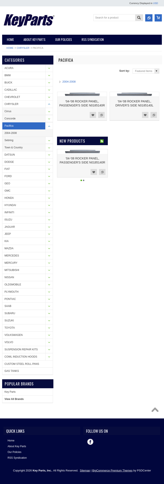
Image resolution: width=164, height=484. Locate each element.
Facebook (90, 442)
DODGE (9, 161)
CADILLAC (10, 89)
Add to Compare (101, 115)
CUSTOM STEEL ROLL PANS (21, 363)
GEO (7, 183)
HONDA (9, 197)
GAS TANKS (11, 370)
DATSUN (9, 154)
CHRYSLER (23, 48)
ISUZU (8, 219)
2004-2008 (10, 133)
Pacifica (8, 125)
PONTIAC (10, 299)
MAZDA (8, 248)
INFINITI (9, 212)
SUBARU (9, 313)
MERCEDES (11, 255)
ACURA (8, 68)
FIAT (7, 169)
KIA (6, 241)
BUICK (8, 82)
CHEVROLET (12, 97)
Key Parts (10, 391)
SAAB (7, 306)
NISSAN (9, 277)
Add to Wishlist (93, 115)
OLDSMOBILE (12, 284)
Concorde (10, 118)
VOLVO (8, 342)
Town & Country (13, 147)
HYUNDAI (10, 205)
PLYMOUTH (11, 291)
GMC (7, 190)
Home (9, 48)
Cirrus (7, 111)
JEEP (7, 233)
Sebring (8, 140)
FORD (8, 176)
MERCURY (10, 262)
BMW (7, 75)
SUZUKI (9, 320)
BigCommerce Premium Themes (112, 470)
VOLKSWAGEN (13, 335)
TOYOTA (9, 327)
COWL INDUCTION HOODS (20, 356)
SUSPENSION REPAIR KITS (21, 349)
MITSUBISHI (11, 270)
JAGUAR (9, 226)
